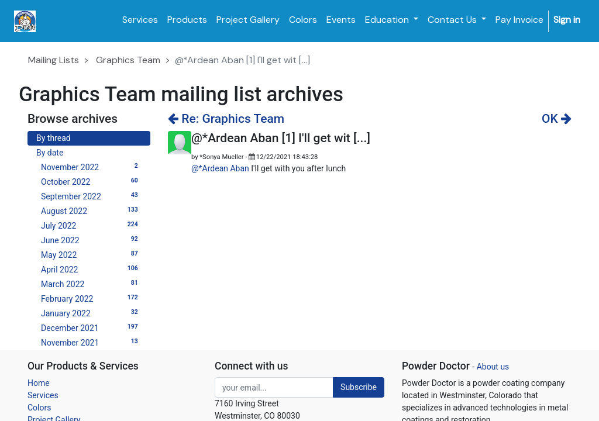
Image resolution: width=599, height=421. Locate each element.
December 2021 (91, 327)
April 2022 (91, 269)
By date (49, 152)
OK (557, 119)
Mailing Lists (53, 60)
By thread (53, 138)
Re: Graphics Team (226, 119)
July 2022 (91, 225)
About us (493, 366)
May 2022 (91, 254)
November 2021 (91, 342)
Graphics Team (128, 60)
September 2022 (91, 196)
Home (38, 383)
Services (42, 395)
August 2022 (91, 210)
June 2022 (91, 239)
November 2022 (91, 166)
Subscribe (358, 387)
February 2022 (91, 298)
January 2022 (91, 313)
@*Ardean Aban (220, 168)
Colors (39, 407)
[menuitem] (140, 20)
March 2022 (91, 283)
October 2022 (91, 181)
